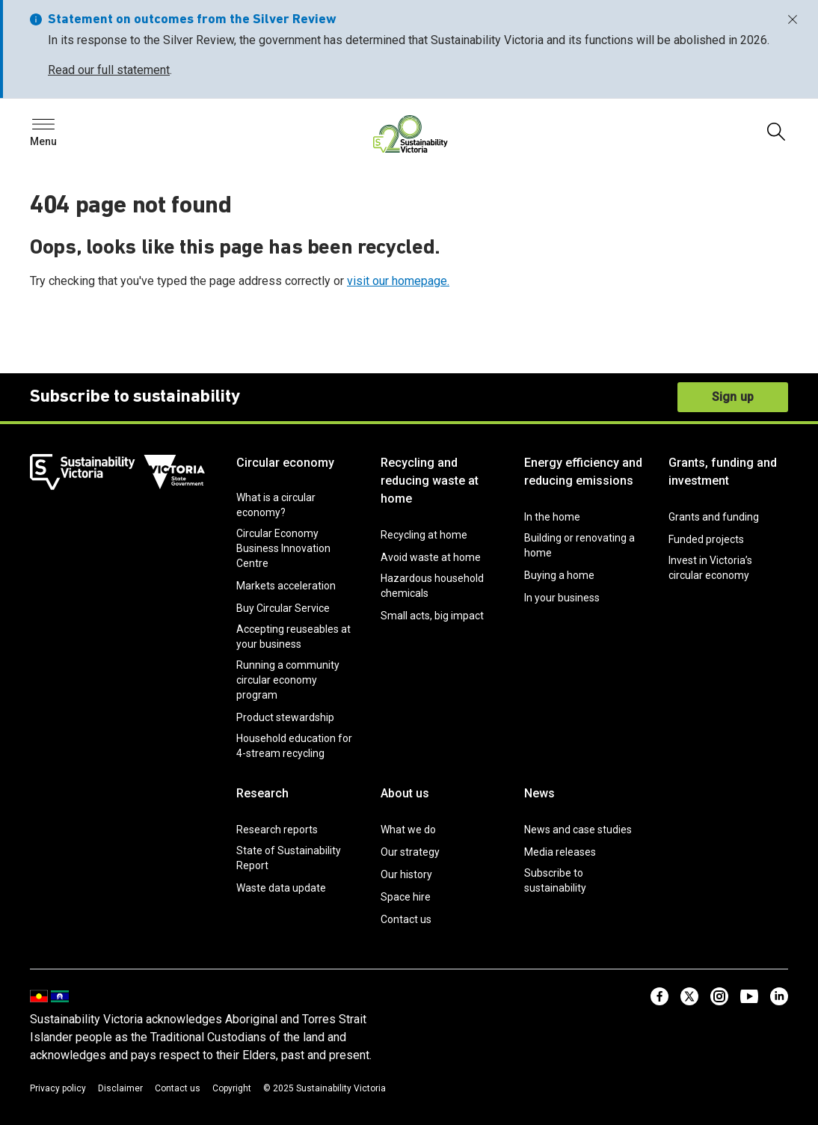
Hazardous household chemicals (432, 585)
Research (262, 793)
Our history (406, 874)
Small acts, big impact (432, 616)
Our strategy (410, 852)
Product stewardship (285, 717)
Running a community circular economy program (287, 680)
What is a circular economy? (276, 504)
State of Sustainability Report (288, 857)
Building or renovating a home (579, 545)
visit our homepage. (398, 281)
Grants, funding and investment (722, 472)
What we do (408, 830)
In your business (562, 598)
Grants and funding (713, 517)
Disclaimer (120, 1088)
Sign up (733, 397)
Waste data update (281, 888)
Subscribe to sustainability (555, 880)
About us (405, 793)
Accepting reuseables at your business (293, 636)
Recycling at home (424, 535)
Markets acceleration (286, 586)
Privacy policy (58, 1088)
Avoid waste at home (431, 557)
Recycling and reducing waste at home (430, 481)
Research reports (277, 830)
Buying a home (559, 575)
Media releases (560, 852)
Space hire (406, 897)
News (539, 793)
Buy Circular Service (283, 608)
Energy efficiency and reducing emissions (583, 472)
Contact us (406, 919)
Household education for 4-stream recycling (294, 745)
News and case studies (578, 830)
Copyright (231, 1088)
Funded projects (706, 539)
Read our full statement (109, 70)
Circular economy (285, 463)
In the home (552, 517)
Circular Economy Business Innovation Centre (283, 548)
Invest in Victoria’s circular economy (710, 567)
